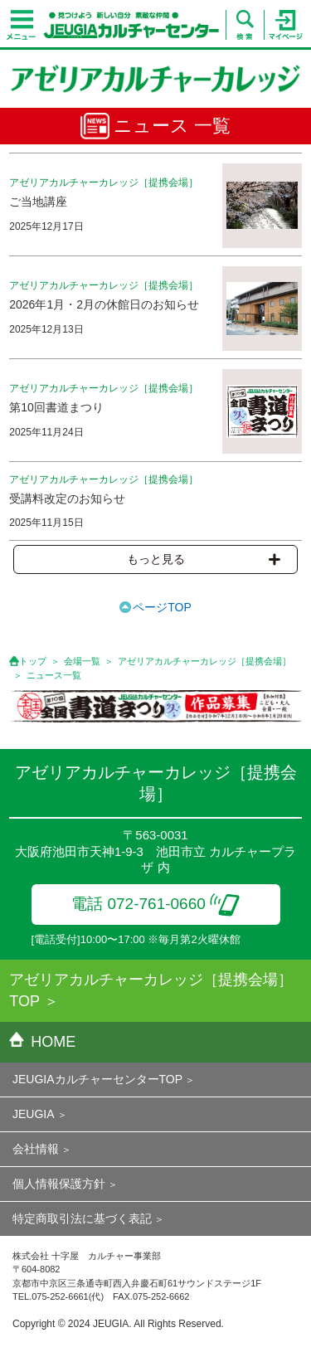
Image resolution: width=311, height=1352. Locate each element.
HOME (42, 1041)
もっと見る (203, 559)
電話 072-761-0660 (155, 903)
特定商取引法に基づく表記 (82, 1218)
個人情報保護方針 (58, 1183)
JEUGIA (33, 1114)
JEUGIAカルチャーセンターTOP (97, 1079)
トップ (32, 661)
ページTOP (162, 607)
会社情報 (35, 1148)
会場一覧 (82, 661)
